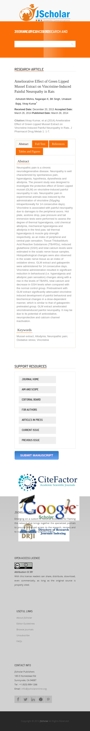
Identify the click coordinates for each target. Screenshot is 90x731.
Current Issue (30, 430)
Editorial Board (31, 399)
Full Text (40, 144)
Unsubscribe (23, 635)
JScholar (44, 721)
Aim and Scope (30, 389)
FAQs (19, 641)
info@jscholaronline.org (34, 689)
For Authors (29, 409)
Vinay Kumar (29, 103)
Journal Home (30, 379)
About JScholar (24, 618)
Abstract (23, 144)
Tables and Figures (29, 151)
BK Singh (55, 99)
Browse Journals (24, 629)
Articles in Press (32, 419)
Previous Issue (31, 440)
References (58, 144)
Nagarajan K (42, 99)
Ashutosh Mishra (24, 99)
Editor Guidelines (25, 623)
